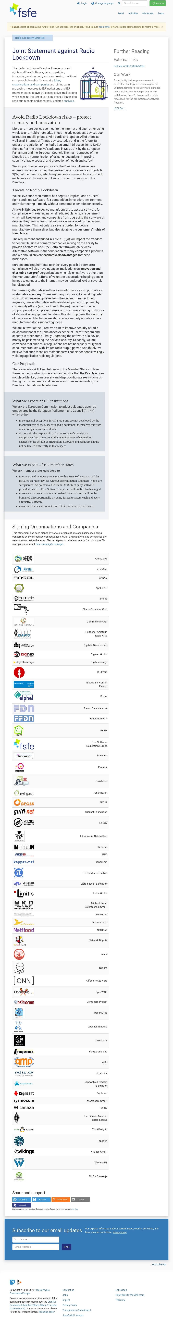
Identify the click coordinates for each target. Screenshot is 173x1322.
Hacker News (62, 1200)
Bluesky (42, 1200)
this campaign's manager (49, 544)
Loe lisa (74, 1209)
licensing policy (47, 1312)
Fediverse (23, 1200)
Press (161, 13)
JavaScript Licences (73, 1315)
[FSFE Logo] (23, 10)
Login (82, 3)
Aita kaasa (147, 13)
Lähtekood (121, 1290)
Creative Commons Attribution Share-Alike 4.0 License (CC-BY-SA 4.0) (33, 1305)
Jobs (65, 1295)
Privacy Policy (70, 1305)
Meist (121, 13)
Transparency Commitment (77, 1310)
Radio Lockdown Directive (30, 37)
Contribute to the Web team (130, 1295)
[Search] (119, 3)
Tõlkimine (120, 1300)
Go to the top (159, 1264)
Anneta (158, 3)
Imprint (66, 1300)
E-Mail (81, 1200)
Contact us (68, 1290)
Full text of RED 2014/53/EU (129, 66)
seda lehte (104, 27)
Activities (133, 13)
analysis (69, 101)
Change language (102, 3)
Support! (22, 1205)
